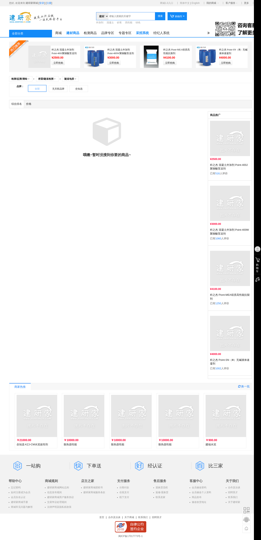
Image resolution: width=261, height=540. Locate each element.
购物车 (176, 16)
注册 (49, 3)
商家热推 (20, 386)
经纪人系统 (161, 33)
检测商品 (90, 33)
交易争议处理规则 (57, 502)
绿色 (138, 22)
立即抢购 (58, 62)
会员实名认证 (17, 497)
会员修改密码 (198, 487)
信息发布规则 (54, 492)
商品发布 (196, 497)
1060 (218, 238)
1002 (218, 368)
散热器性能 (70, 444)
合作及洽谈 (233, 487)
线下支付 (124, 497)
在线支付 (124, 492)
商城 (58, 33)
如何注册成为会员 (20, 492)
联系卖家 (160, 497)
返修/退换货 (161, 492)
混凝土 (110, 22)
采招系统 (142, 33)
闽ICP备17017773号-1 (130, 536)
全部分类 (17, 33)
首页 (101, 517)
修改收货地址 (198, 502)
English (195, 3)
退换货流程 (161, 487)
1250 (218, 303)
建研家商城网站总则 (58, 487)
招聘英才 (232, 492)
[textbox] (131, 16)
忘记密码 (15, 487)
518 (217, 173)
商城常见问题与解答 (21, 507)
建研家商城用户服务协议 (60, 497)
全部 (37, 88)
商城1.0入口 (166, 3)
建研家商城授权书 (93, 487)
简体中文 (185, 3)
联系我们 (232, 497)
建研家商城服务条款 (94, 492)
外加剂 (99, 22)
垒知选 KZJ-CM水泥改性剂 (32, 444)
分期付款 (124, 487)
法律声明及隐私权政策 (59, 507)
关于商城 (129, 517)
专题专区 (125, 33)
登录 (41, 3)
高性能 (128, 22)
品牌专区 (107, 33)
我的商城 (211, 3)
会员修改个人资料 (201, 492)
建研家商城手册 (19, 502)
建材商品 (72, 33)
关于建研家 (233, 502)
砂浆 (119, 22)
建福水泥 (211, 444)
